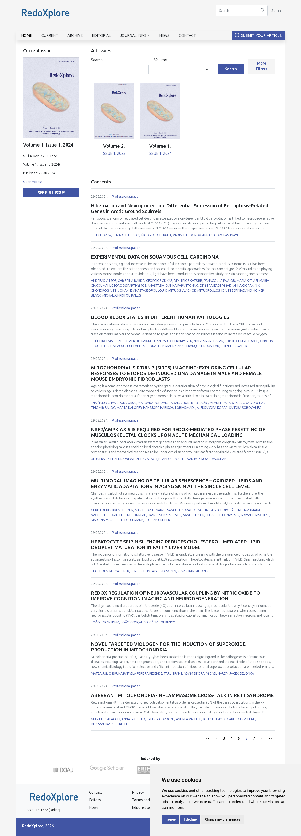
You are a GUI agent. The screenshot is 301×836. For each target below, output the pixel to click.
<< (208, 738)
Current (49, 35)
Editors (95, 800)
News (164, 35)
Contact (187, 35)
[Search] (237, 10)
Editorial (101, 35)
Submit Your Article (258, 35)
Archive (75, 35)
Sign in (276, 11)
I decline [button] (190, 819)
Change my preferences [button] (222, 819)
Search (97, 60)
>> (270, 738)
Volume (160, 60)
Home (26, 35)
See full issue (51, 192)
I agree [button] (171, 819)
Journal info (133, 35)
